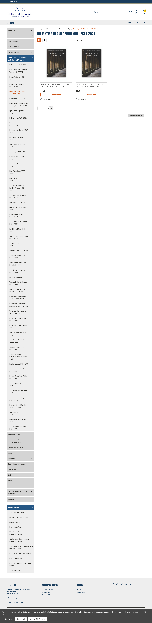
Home (39, 29)
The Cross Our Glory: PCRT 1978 (17, 399)
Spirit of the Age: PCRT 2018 (17, 112)
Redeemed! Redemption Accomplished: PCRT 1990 (19, 305)
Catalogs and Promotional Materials (17, 492)
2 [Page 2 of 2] (51, 108)
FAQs (130, 23)
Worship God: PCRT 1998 (19, 251)
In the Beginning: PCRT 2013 (17, 146)
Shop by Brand (13, 507)
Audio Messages (14, 47)
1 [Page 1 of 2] (48, 108)
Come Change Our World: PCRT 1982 (18, 370)
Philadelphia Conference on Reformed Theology (17, 59)
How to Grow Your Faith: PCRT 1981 (18, 377)
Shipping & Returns (48, 595)
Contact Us (140, 23)
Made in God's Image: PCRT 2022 (17, 85)
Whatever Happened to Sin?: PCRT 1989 (18, 312)
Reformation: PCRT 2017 (18, 118)
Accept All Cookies (37, 619)
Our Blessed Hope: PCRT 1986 (18, 334)
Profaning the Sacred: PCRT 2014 (19, 138)
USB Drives (12, 469)
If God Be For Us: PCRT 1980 (18, 384)
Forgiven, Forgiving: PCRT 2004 (18, 208)
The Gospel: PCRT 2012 (18, 152)
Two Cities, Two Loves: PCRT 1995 (17, 271)
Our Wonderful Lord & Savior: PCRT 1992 (17, 290)
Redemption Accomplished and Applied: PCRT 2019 (19, 105)
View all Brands (15, 570)
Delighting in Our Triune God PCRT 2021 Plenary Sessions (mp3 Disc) (54, 85)
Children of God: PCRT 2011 (17, 158)
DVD (9, 475)
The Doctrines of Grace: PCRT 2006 (18, 196)
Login (44, 589)
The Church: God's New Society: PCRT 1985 (18, 341)
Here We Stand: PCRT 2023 (17, 78)
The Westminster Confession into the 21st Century (21, 547)
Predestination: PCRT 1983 (19, 364)
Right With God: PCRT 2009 (17, 172)
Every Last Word (15, 527)
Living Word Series (16, 558)
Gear (10, 486)
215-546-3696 (12, 2)
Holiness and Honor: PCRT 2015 (19, 131)
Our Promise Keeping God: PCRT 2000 (19, 237)
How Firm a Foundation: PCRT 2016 (18, 124)
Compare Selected (136, 115)
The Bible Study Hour (17, 512)
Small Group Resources (17, 464)
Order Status (46, 592)
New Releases (13, 41)
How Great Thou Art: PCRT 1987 (19, 326)
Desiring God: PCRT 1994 (19, 277)
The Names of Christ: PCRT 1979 (19, 392)
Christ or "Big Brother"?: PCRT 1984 (18, 348)
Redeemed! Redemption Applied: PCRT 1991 (18, 298)
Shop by (11, 499)
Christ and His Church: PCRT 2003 (17, 216)
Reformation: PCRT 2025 (18, 65)
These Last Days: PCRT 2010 (18, 165)
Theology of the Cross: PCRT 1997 (17, 257)
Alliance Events (15, 522)
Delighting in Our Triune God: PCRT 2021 (18, 92)
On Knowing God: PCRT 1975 (18, 420)
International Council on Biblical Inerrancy (17, 441)
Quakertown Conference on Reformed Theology (19, 540)
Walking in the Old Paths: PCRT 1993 (18, 283)
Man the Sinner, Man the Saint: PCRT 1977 (18, 406)
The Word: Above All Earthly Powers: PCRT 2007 (17, 188)
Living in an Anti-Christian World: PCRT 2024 (18, 71)
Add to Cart (56, 94)
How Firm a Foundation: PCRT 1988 (18, 319)
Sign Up (50, 589)
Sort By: (68, 40)
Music (10, 480)
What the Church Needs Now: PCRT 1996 (18, 264)
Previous (41, 108)
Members (11, 30)
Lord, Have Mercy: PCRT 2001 (18, 230)
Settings (8, 619)
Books (10, 453)
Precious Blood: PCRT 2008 (17, 179)
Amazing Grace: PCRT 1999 (17, 244)
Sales (10, 36)
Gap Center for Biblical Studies (20, 553)
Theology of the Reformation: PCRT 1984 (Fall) (18, 356)
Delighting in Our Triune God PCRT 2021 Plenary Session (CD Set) (90, 85)
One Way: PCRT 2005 (17, 202)
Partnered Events (14, 52)
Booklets (11, 459)
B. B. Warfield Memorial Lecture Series (20, 564)
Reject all (21, 619)
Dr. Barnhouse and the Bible (19, 517)
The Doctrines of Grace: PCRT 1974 (18, 428)
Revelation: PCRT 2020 (18, 99)
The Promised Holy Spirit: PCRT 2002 (18, 223)
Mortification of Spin (16, 434)
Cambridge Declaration (16, 448)
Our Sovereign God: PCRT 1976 (19, 413)
